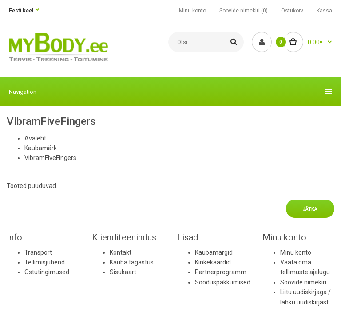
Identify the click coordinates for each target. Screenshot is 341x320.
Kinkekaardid (213, 262)
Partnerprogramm (220, 272)
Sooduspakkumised (222, 282)
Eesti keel (21, 11)
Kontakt (120, 252)
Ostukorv (292, 11)
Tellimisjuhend (44, 262)
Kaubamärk (40, 148)
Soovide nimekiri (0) (243, 11)
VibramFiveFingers (50, 157)
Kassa (324, 11)
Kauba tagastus (132, 262)
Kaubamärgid (214, 252)
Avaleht (35, 138)
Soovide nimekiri (303, 282)
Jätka (310, 209)
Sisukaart (123, 272)
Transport (38, 252)
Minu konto (192, 11)
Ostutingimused (46, 272)
